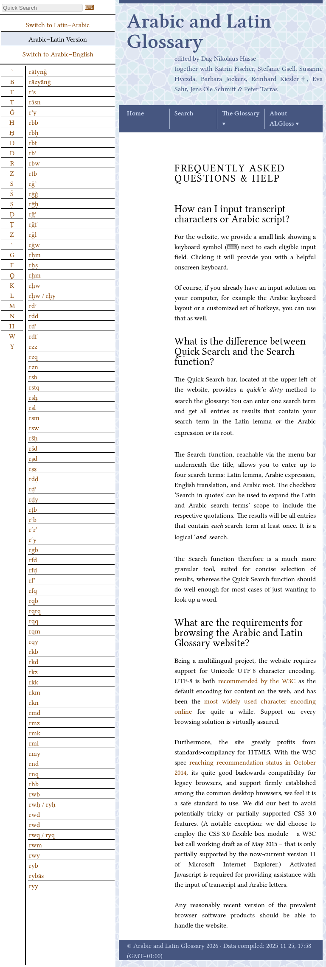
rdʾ (33, 305)
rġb (33, 549)
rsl (32, 407)
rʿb (33, 519)
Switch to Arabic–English (57, 53)
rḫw (34, 284)
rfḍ (33, 569)
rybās (36, 875)
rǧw (34, 244)
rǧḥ (34, 203)
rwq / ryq (42, 834)
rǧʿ (33, 213)
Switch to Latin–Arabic (58, 24)
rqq (33, 620)
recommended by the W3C (257, 680)
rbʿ (33, 152)
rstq (34, 386)
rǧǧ (33, 193)
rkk (33, 681)
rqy (33, 640)
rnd (34, 763)
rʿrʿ (33, 528)
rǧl (33, 233)
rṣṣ (33, 468)
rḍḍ (33, 478)
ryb (33, 864)
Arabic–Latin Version (57, 38)
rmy (34, 752)
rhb (34, 783)
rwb (34, 793)
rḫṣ (33, 264)
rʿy (33, 539)
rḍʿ (33, 488)
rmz (34, 722)
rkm (34, 691)
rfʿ (32, 579)
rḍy (33, 498)
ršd (33, 447)
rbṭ (33, 142)
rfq (33, 589)
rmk (34, 732)
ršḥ (33, 437)
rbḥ (34, 132)
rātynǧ (38, 71)
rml (34, 742)
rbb (33, 121)
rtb (33, 172)
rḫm (35, 274)
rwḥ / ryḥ (42, 803)
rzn (33, 366)
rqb (33, 600)
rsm (34, 417)
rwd (34, 813)
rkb (33, 651)
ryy (33, 885)
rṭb (33, 508)
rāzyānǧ (40, 81)
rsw (34, 427)
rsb (33, 376)
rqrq (35, 610)
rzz (33, 345)
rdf (33, 335)
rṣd (33, 457)
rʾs (32, 91)
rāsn (35, 101)
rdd (33, 315)
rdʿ (33, 325)
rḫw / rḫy (42, 295)
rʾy (33, 111)
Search (183, 113)
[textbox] (42, 8)
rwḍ (34, 824)
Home (135, 113)
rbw (34, 162)
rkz (33, 671)
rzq (33, 356)
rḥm (35, 254)
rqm (34, 630)
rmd (34, 712)
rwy (34, 854)
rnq (34, 773)
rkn (34, 701)
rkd (33, 661)
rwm (35, 844)
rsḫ (33, 396)
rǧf (33, 223)
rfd (33, 559)
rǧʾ (33, 183)
